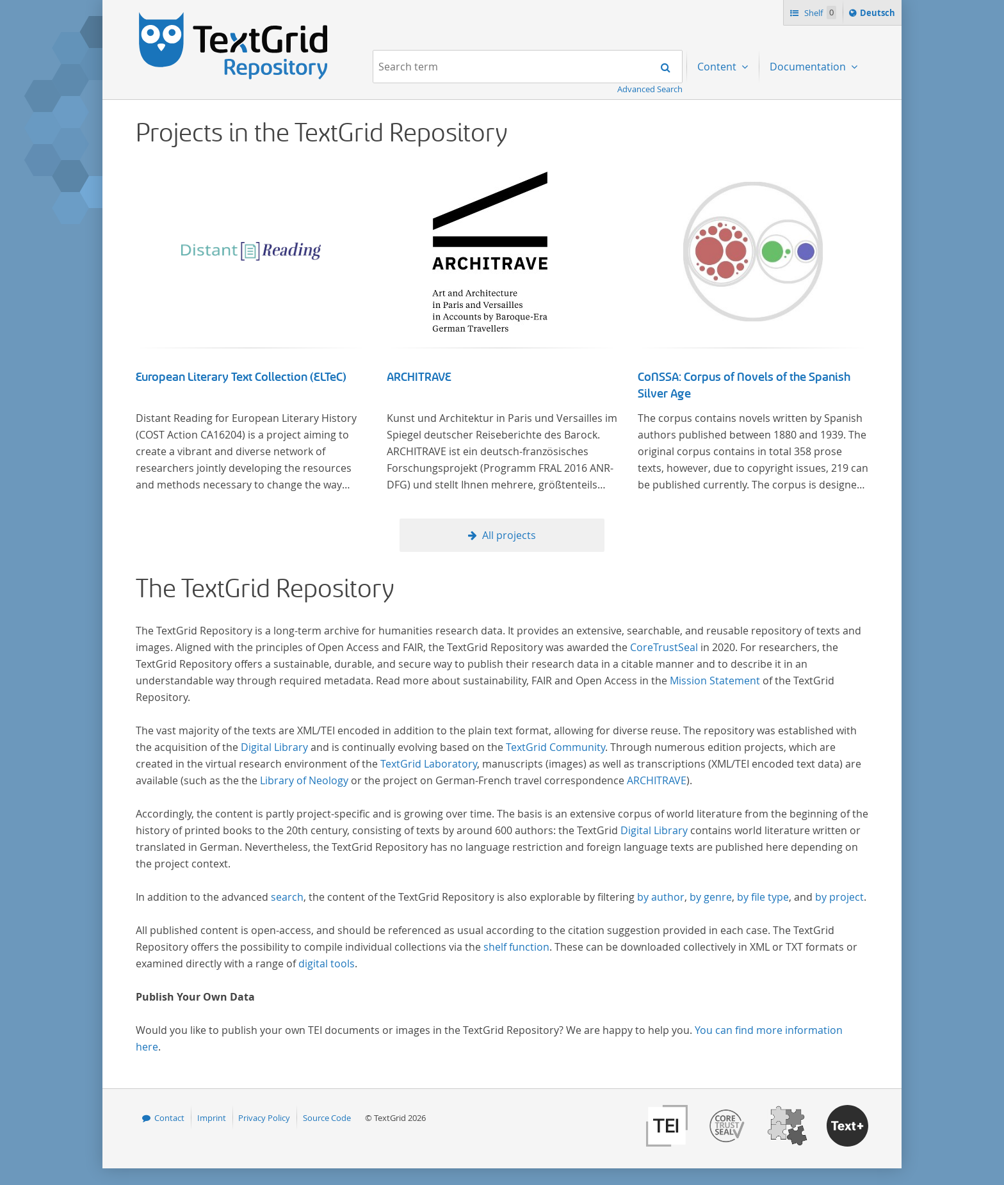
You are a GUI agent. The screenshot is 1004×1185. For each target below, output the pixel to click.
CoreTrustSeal (664, 647)
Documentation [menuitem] (809, 67)
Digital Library (274, 747)
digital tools (326, 963)
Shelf (819, 12)
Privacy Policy (264, 1118)
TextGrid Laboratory (428, 764)
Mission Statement (715, 680)
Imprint (211, 1118)
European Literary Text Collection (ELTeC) (241, 377)
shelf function (516, 947)
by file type (763, 897)
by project (839, 897)
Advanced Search (650, 89)
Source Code (327, 1118)
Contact (169, 1118)
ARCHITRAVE (419, 377)
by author (660, 897)
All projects (509, 535)
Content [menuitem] (718, 67)
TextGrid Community (555, 747)
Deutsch (878, 15)
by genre (711, 897)
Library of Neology (304, 780)
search (287, 897)
